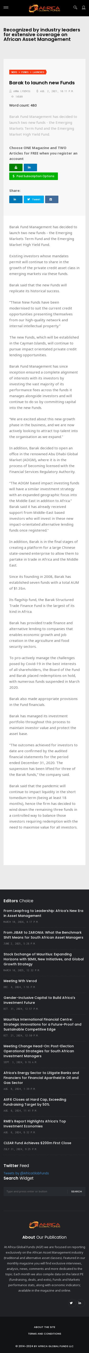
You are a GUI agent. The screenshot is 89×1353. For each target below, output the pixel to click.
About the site (44, 1327)
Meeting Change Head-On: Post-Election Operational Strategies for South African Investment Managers (39, 1051)
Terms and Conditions (44, 1334)
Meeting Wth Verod (20, 981)
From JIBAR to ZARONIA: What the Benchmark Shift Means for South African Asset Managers (43, 935)
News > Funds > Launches (27, 72)
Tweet (33, 199)
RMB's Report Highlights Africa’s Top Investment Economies (35, 1124)
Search (76, 1191)
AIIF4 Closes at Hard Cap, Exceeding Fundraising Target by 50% (35, 1102)
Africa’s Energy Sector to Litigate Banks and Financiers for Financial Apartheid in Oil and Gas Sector (41, 1077)
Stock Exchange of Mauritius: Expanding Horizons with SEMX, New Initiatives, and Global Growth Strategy (44, 959)
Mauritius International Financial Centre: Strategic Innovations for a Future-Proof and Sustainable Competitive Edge (42, 1024)
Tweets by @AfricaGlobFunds (26, 1173)
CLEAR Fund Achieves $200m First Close (37, 1143)
